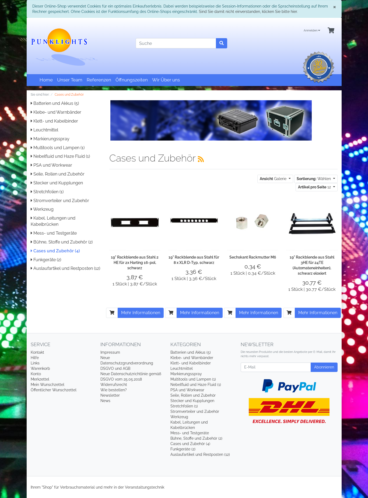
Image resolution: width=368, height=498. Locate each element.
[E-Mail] (276, 367)
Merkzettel (40, 379)
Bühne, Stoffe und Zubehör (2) (62, 242)
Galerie (274, 179)
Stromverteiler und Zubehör (60, 200)
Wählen (314, 179)
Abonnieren (324, 367)
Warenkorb (40, 368)
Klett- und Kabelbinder (54, 121)
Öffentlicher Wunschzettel (53, 390)
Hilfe (35, 358)
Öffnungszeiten (131, 80)
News (105, 401)
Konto (36, 374)
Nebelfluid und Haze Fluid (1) (60, 156)
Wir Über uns (166, 80)
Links (35, 363)
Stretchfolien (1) (47, 191)
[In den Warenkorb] (112, 313)
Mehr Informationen (140, 312)
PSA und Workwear (51, 165)
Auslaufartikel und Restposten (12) (65, 268)
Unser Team (69, 80)
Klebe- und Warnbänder (56, 112)
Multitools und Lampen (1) (58, 147)
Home (46, 80)
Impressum (110, 352)
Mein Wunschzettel (47, 384)
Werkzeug (42, 209)
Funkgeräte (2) (46, 259)
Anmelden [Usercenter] (312, 30)
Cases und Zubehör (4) (55, 250)
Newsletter (110, 395)
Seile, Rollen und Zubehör (58, 174)
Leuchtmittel (44, 129)
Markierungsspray (50, 138)
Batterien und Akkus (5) (55, 103)
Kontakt (37, 352)
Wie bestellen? (113, 390)
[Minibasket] (331, 31)
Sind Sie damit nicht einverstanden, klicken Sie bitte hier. (248, 11)
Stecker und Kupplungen (57, 182)
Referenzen (99, 80)
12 (315, 187)
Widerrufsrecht (113, 384)
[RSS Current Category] (201, 159)
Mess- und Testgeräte (54, 233)
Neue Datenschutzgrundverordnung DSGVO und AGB (126, 363)
